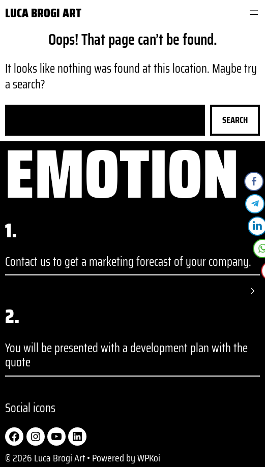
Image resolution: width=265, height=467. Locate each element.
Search (235, 120)
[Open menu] (254, 13)
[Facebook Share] (254, 181)
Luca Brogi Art (43, 13)
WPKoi (148, 458)
